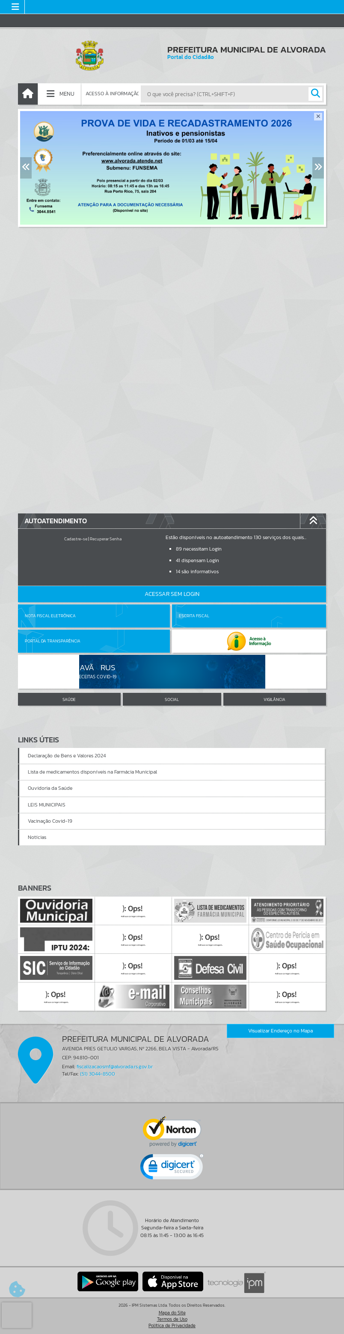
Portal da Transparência (52, 641)
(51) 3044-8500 (97, 1074)
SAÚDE (69, 699)
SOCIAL (172, 699)
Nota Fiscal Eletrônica (50, 616)
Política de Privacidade (172, 1325)
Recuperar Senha (106, 539)
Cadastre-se (75, 539)
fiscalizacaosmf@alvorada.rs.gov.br (115, 1066)
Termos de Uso (172, 1319)
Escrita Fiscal (194, 616)
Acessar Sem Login (172, 593)
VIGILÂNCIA (274, 699)
